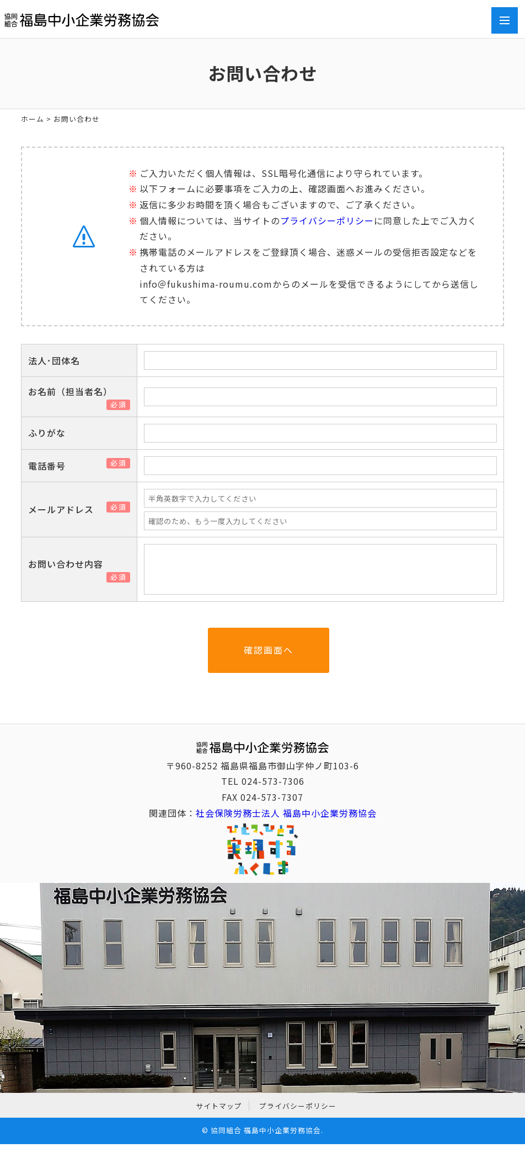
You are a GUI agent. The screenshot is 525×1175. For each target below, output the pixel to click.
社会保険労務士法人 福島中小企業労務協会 (286, 813)
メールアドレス (65, 509)
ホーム (32, 119)
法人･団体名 (54, 360)
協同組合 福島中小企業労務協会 (266, 1130)
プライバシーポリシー (327, 220)
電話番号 (51, 465)
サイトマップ (219, 1106)
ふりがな (47, 432)
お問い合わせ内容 (70, 563)
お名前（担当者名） (74, 391)
